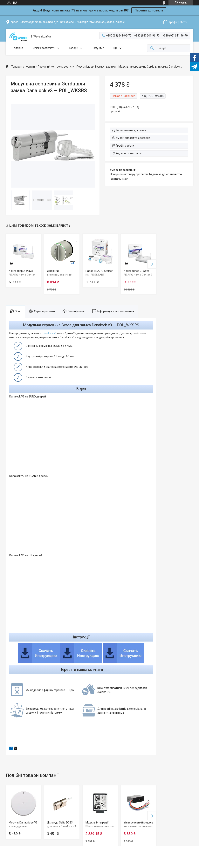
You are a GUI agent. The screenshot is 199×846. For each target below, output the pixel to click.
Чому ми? (98, 48)
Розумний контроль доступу (56, 66)
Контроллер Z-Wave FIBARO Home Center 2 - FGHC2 (138, 274)
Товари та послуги (23, 66)
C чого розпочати (44, 48)
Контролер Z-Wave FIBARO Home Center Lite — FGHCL (22, 274)
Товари (73, 48)
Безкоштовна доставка (131, 130)
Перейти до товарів (148, 10)
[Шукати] (152, 48)
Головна (18, 48)
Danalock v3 (49, 333)
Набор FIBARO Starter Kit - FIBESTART (99, 272)
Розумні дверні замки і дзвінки (96, 66)
